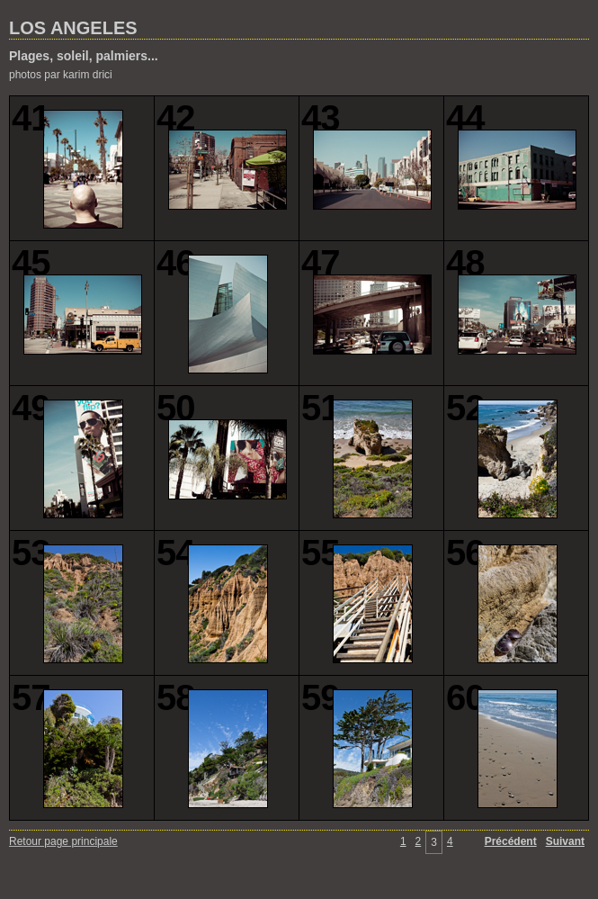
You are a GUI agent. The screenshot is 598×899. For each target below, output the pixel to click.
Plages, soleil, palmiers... (83, 56)
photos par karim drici (60, 74)
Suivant (565, 841)
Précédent (511, 841)
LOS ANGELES (73, 28)
